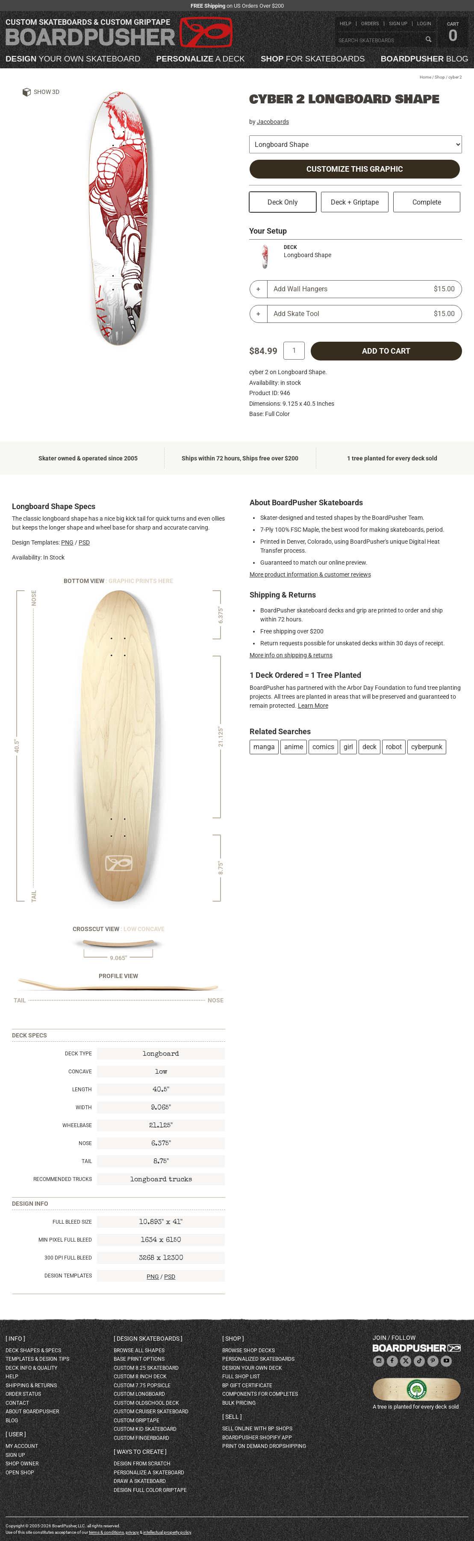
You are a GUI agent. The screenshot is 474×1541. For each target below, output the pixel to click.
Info (15, 1338)
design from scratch (142, 1464)
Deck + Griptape (355, 202)
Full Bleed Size (72, 1222)
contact (17, 1403)
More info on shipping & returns (291, 655)
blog (424, 59)
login (424, 23)
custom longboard (139, 1394)
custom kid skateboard (145, 1429)
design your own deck (252, 1368)
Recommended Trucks (62, 1179)
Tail (87, 1161)
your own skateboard (73, 59)
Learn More (313, 705)
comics (323, 747)
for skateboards (313, 59)
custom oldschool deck (146, 1403)
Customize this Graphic (354, 169)
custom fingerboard (141, 1438)
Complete (426, 202)
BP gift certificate (247, 1386)
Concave (80, 1072)
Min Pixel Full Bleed (65, 1240)
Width (84, 1107)
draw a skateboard (140, 1481)
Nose (85, 1143)
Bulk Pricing (239, 1403)
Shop (440, 77)
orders (370, 23)
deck (369, 747)
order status (23, 1394)
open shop (20, 1473)
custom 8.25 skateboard (146, 1368)
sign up (398, 23)
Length (82, 1090)
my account (22, 1446)
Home (425, 77)
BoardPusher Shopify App (257, 1438)
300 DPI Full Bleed (68, 1258)
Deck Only (283, 202)
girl (348, 747)
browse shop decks (248, 1351)
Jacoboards (273, 121)
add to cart (386, 351)
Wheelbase (77, 1125)
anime (293, 747)
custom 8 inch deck (140, 1377)
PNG (67, 542)
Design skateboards (148, 1338)
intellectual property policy (167, 1532)
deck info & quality (31, 1368)
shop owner (22, 1464)
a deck (200, 59)
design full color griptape (150, 1490)
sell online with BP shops (257, 1429)
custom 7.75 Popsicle (142, 1386)
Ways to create (140, 1451)
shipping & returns (31, 1386)
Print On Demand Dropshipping (264, 1446)
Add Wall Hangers (364, 289)
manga (264, 747)
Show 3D (46, 91)
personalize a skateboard (149, 1473)
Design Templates (68, 1276)
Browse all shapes (139, 1351)
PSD (84, 542)
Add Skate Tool (364, 313)
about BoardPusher (32, 1412)
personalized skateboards (258, 1359)
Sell (232, 1416)
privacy (132, 1532)
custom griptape (136, 1421)
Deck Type (78, 1054)
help (345, 23)
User (16, 1434)
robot (394, 747)
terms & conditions (106, 1532)
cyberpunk (426, 747)
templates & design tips (37, 1359)
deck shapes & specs (33, 1351)
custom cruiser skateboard (151, 1412)
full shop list (241, 1377)
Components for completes (260, 1394)
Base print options (139, 1359)
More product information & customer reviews (310, 574)
